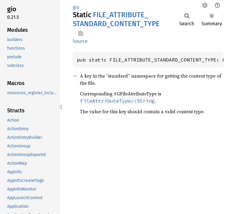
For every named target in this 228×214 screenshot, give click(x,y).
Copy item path (81, 33)
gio (76, 7)
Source (80, 41)
